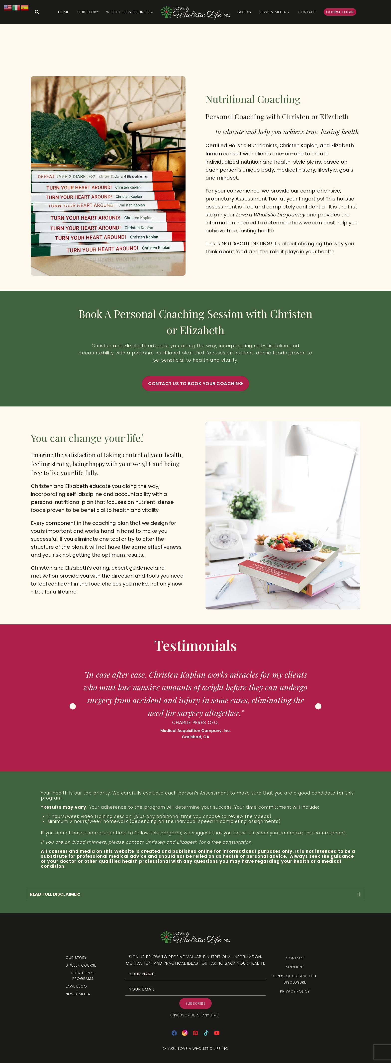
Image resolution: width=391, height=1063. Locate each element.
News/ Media (78, 994)
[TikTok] (206, 1033)
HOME (63, 11)
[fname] (195, 974)
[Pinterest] (195, 1033)
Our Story (87, 11)
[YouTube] (216, 1033)
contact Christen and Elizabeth (161, 842)
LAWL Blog (76, 986)
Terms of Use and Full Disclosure (295, 979)
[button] (359, 894)
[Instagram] (185, 1033)
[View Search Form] (37, 12)
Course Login (340, 11)
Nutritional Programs (83, 976)
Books (244, 11)
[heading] (192, 894)
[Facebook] (174, 1033)
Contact (307, 11)
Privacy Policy (295, 991)
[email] (195, 989)
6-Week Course (81, 965)
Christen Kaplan (300, 145)
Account (295, 967)
